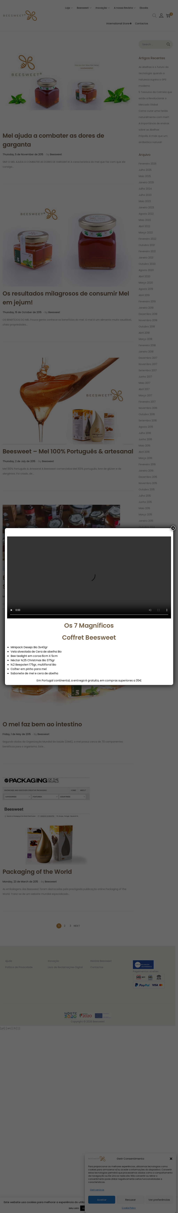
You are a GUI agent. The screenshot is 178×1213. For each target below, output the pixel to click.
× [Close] (173, 528)
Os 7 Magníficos (89, 625)
